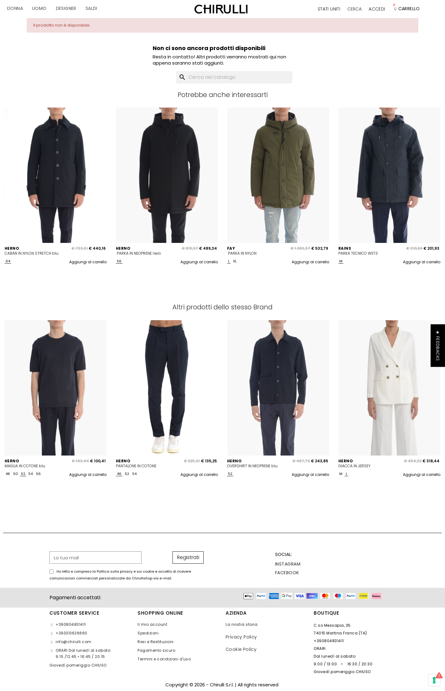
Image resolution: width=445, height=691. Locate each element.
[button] (354, 9)
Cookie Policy (241, 649)
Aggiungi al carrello (88, 262)
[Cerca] (234, 77)
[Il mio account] (376, 9)
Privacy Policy (241, 637)
